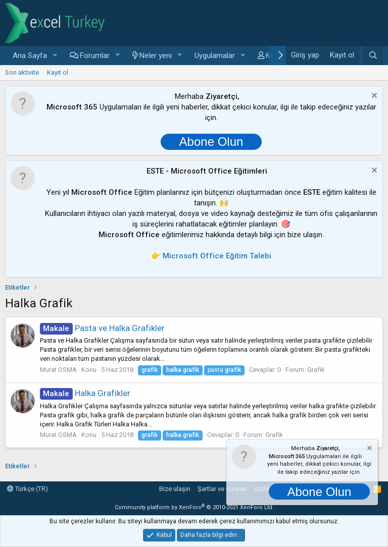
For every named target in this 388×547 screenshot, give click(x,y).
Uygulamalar (215, 55)
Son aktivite (22, 72)
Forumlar (95, 55)
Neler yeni (155, 55)
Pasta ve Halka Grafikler (102, 328)
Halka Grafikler (85, 393)
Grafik (316, 369)
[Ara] (373, 55)
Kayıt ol (57, 72)
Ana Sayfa (30, 55)
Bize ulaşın (174, 489)
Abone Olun (211, 141)
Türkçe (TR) (27, 489)
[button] (55, 55)
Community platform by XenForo (194, 507)
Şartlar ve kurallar (222, 489)
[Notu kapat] (373, 96)
